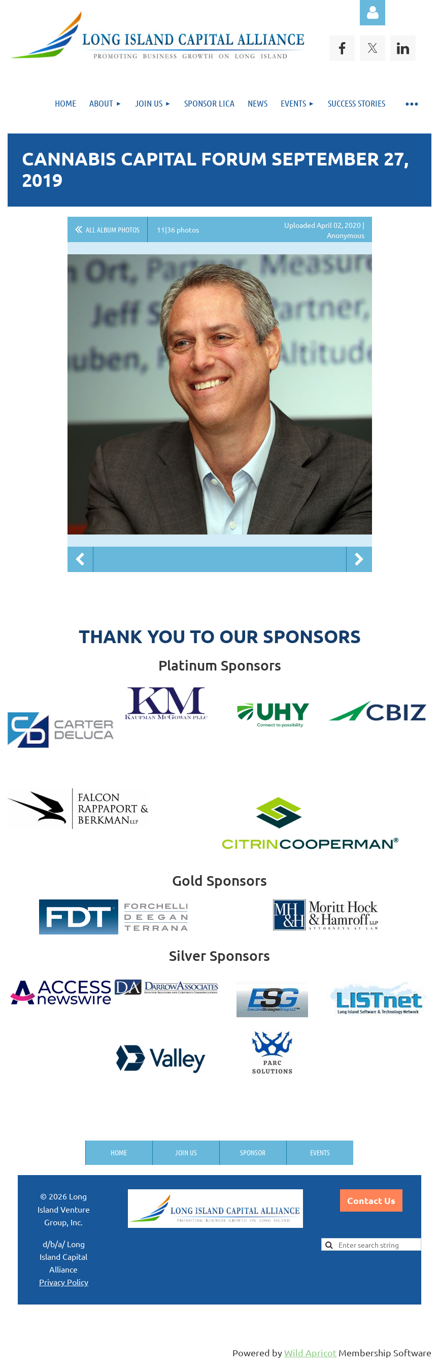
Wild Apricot (310, 1352)
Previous (80, 559)
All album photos (113, 229)
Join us (186, 1152)
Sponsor (252, 1152)
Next (359, 559)
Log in (372, 12)
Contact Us (371, 1200)
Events (320, 1152)
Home (119, 1152)
